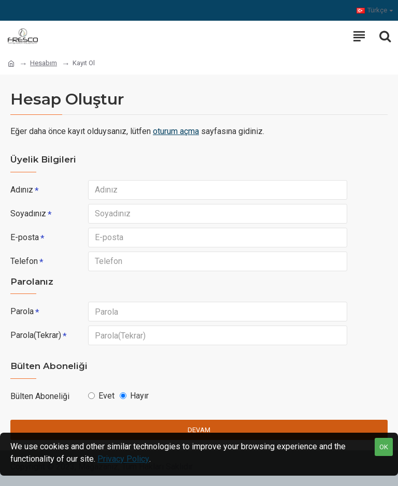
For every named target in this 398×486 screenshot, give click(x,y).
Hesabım (43, 63)
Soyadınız (28, 213)
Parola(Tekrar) (35, 335)
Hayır (134, 396)
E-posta (24, 237)
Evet (101, 396)
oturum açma (176, 131)
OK (383, 447)
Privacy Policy (123, 459)
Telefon (24, 261)
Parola (22, 311)
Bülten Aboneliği (39, 396)
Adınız (21, 190)
